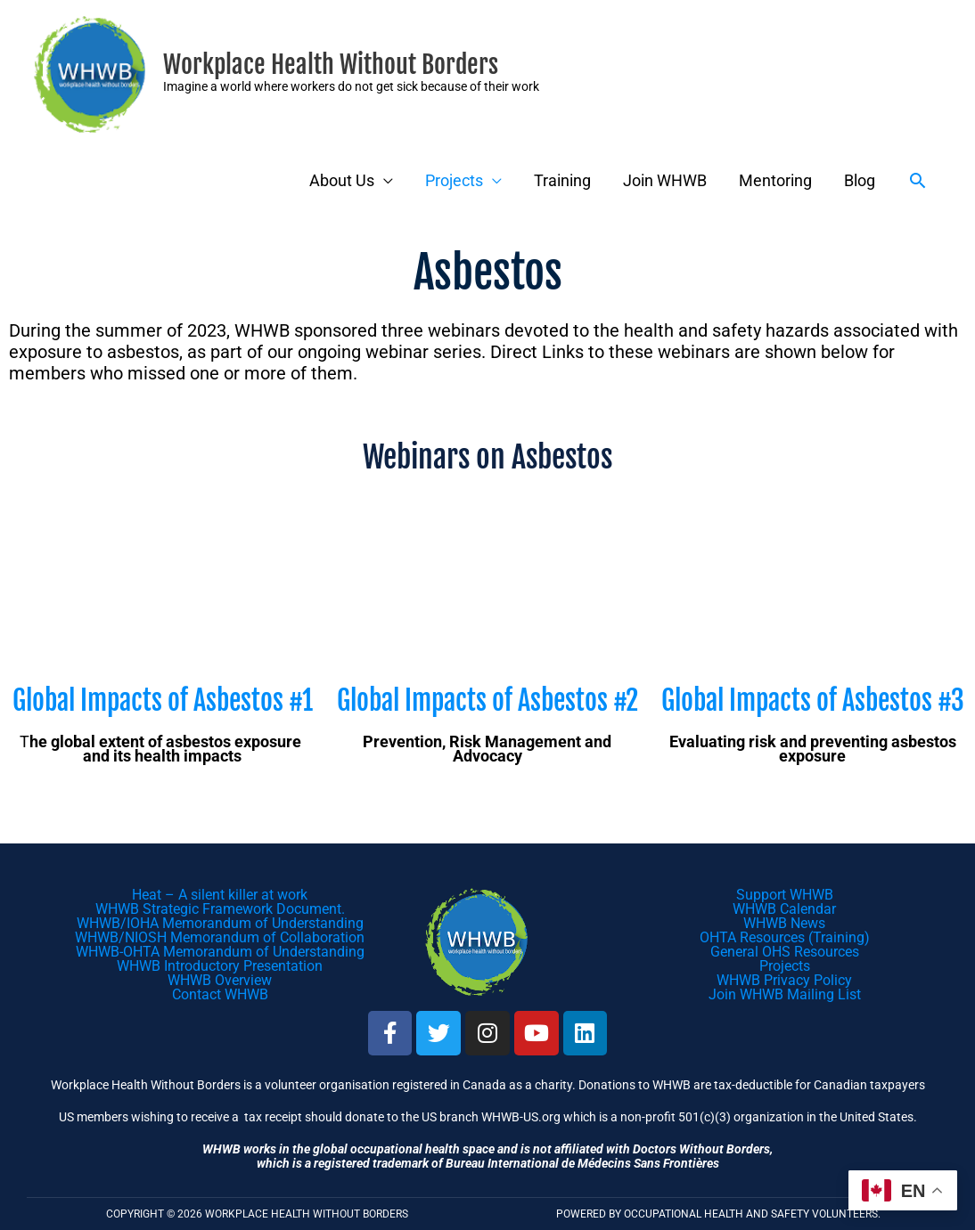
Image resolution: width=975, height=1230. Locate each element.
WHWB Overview (220, 980)
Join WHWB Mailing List (785, 994)
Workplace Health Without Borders (330, 64)
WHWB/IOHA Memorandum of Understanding (220, 923)
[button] (917, 180)
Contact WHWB (220, 994)
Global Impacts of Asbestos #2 (487, 700)
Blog (859, 180)
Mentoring (775, 180)
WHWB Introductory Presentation (220, 965)
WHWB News (784, 923)
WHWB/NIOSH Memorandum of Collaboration (220, 937)
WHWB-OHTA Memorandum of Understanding (220, 951)
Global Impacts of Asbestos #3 (812, 700)
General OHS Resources (784, 951)
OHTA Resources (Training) (785, 937)
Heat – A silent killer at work (219, 894)
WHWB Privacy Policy (784, 980)
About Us (341, 180)
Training (562, 180)
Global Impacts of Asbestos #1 (162, 700)
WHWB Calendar (784, 908)
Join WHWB (665, 180)
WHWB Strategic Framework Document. (220, 908)
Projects (454, 180)
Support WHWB (784, 894)
